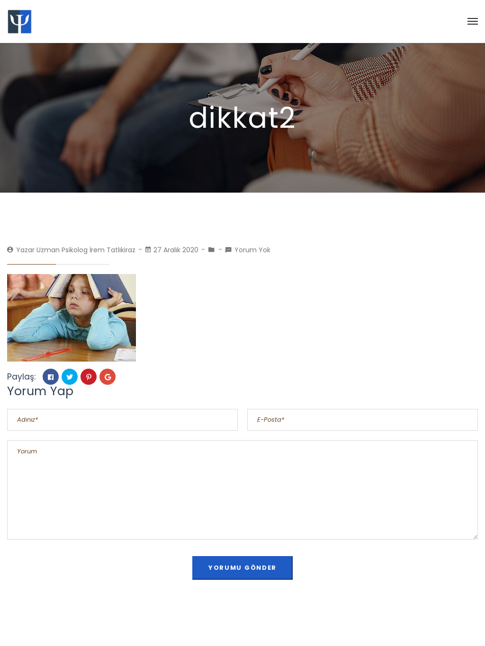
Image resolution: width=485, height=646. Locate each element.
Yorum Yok (252, 250)
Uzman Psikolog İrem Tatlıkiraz (85, 250)
